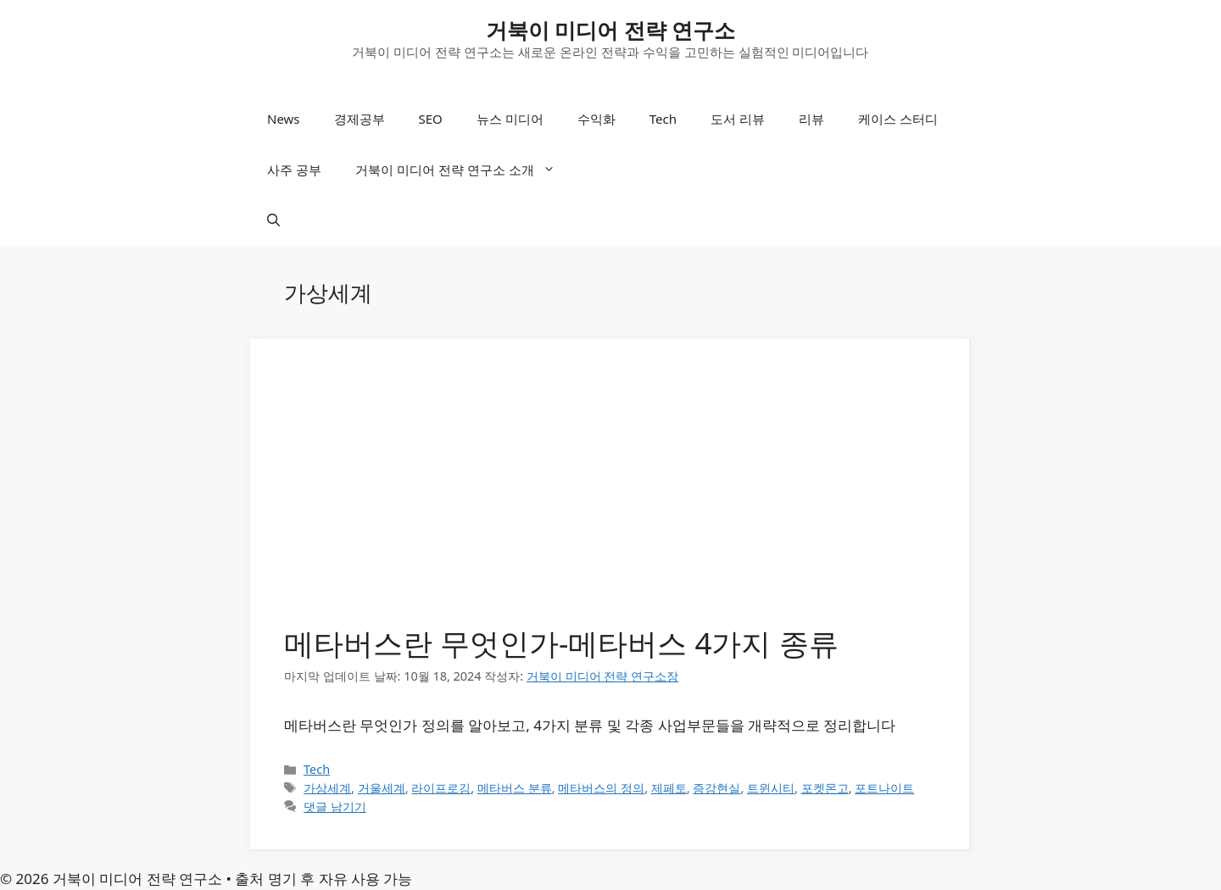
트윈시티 (770, 788)
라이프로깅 (441, 788)
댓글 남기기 (335, 806)
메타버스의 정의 (601, 788)
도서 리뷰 (738, 118)
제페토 (669, 788)
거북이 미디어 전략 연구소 (611, 29)
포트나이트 (884, 788)
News (283, 118)
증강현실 (716, 788)
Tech (663, 118)
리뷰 (811, 118)
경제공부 (359, 118)
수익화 (596, 118)
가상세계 (327, 788)
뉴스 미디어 (510, 118)
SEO (431, 118)
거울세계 (381, 788)
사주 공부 (294, 169)
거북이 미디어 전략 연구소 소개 (463, 169)
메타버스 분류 (514, 788)
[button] (273, 220)
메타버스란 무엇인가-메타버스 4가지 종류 (561, 643)
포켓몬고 (825, 788)
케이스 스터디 (898, 118)
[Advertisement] (609, 500)
